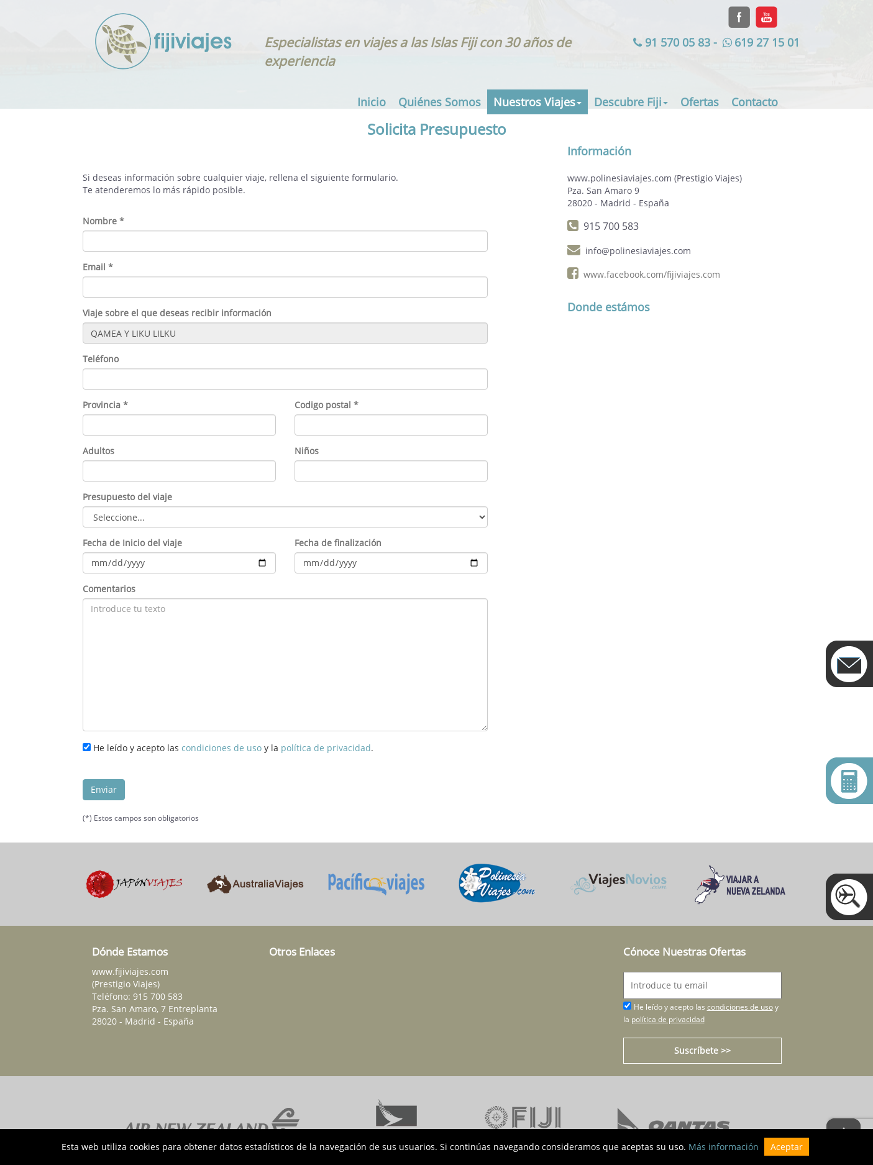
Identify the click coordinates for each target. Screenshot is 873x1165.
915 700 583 (158, 996)
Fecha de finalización (338, 543)
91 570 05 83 (670, 42)
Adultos (98, 451)
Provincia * (105, 405)
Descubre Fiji (631, 101)
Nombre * (103, 221)
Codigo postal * (327, 405)
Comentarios (109, 589)
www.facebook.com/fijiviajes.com (651, 274)
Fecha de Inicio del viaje (132, 543)
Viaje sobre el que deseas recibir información (177, 313)
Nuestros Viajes (537, 101)
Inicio (371, 101)
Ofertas (699, 101)
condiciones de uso (221, 748)
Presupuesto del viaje (127, 497)
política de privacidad (326, 748)
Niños (307, 451)
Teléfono (101, 359)
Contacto (754, 101)
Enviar (104, 789)
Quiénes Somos (439, 101)
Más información (723, 1147)
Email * (98, 267)
